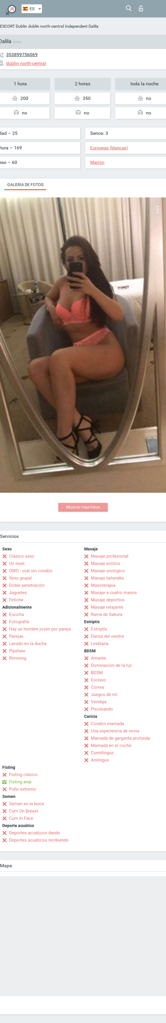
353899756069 (22, 54)
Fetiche (16, 600)
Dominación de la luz (111, 665)
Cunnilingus (102, 752)
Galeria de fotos (25, 184)
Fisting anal (20, 782)
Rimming (17, 658)
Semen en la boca (26, 803)
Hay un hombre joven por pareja (40, 629)
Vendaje (99, 701)
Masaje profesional (109, 556)
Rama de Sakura (106, 614)
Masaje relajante (107, 607)
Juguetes (18, 592)
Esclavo (98, 680)
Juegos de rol (104, 694)
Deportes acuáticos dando (34, 832)
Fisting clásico (23, 774)
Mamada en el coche (111, 745)
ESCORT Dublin (13, 26)
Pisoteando (102, 709)
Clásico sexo (21, 556)
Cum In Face (21, 818)
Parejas (16, 636)
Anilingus (100, 760)
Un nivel (16, 563)
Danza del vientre (107, 636)
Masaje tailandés (107, 578)
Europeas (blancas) (109, 148)
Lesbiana (99, 643)
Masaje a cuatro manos (114, 592)
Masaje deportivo (108, 600)
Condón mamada (107, 723)
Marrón (97, 162)
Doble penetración (27, 585)
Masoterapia (103, 585)
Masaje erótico (105, 563)
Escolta (16, 614)
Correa (97, 687)
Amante (98, 658)
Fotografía (19, 621)
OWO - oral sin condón (30, 570)
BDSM (97, 672)
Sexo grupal (20, 578)
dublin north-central (46, 26)
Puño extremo (22, 789)
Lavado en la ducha (27, 643)
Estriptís (99, 629)
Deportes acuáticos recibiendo (39, 840)
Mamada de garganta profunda (120, 738)
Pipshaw (17, 650)
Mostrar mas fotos (83, 507)
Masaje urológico (108, 570)
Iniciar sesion (141, 8)
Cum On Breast (23, 811)
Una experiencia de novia (115, 731)
